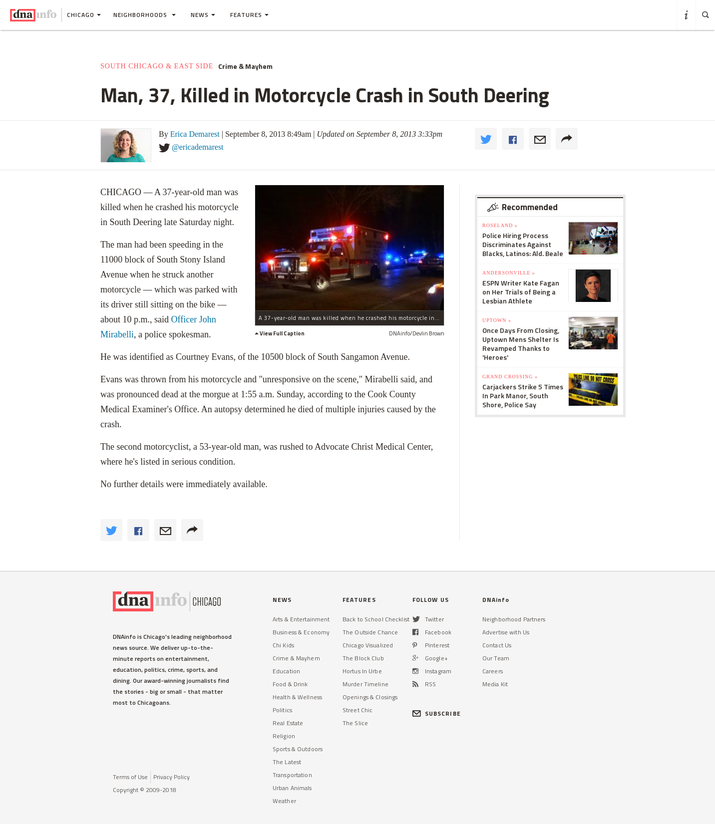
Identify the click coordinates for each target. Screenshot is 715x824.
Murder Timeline (365, 684)
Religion (284, 736)
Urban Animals (292, 788)
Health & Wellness (297, 697)
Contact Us (496, 645)
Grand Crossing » (510, 376)
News (203, 14)
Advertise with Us (505, 632)
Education (286, 671)
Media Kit (495, 684)
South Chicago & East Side (156, 66)
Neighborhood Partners (514, 619)
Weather (284, 801)
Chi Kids (283, 645)
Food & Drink (290, 684)
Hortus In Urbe (362, 671)
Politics (282, 710)
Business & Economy (301, 632)
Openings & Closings (370, 697)
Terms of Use (130, 777)
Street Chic (357, 710)
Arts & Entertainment (301, 619)
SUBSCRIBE (436, 713)
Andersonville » (508, 272)
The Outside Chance (370, 632)
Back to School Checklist (376, 619)
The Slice (355, 723)
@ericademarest (198, 147)
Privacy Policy (171, 777)
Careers (492, 671)
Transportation (292, 775)
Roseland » (500, 225)
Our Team (495, 658)
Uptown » (496, 320)
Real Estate (288, 723)
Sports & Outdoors (298, 749)
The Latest (287, 762)
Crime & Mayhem (245, 66)
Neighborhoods (144, 14)
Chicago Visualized (368, 645)
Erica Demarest (195, 134)
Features (249, 14)
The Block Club (363, 658)
